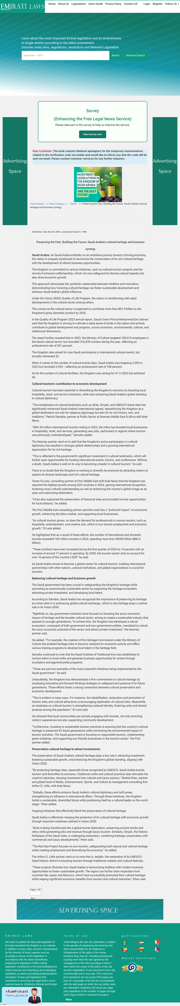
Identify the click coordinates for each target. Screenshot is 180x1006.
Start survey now (92, 134)
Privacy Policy (113, 3)
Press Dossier (37, 203)
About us (63, 3)
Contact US (130, 3)
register (158, 3)
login (147, 3)
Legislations (78, 3)
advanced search (135, 55)
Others (74, 203)
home (52, 3)
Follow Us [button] (172, 3)
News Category (57, 203)
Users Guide (95, 3)
